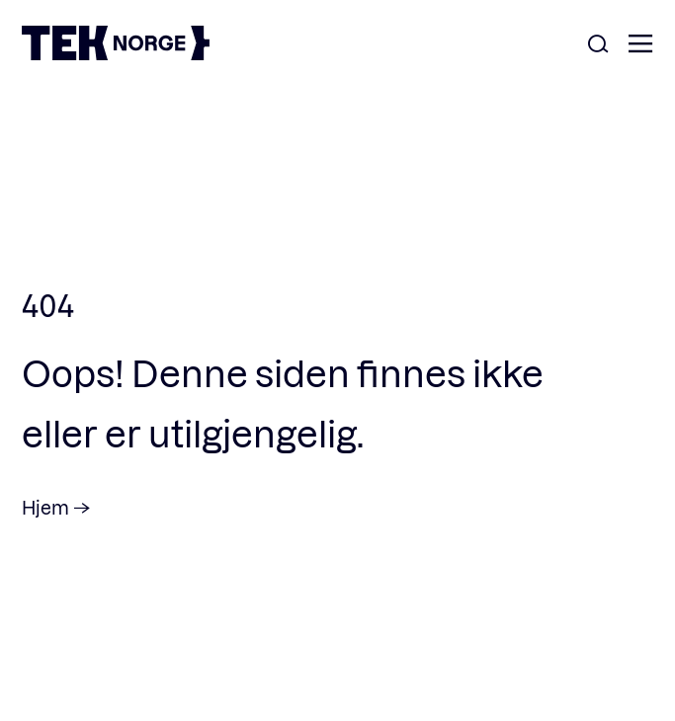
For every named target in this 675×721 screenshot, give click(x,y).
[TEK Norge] (116, 53)
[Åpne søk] (598, 45)
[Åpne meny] (640, 45)
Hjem (45, 507)
